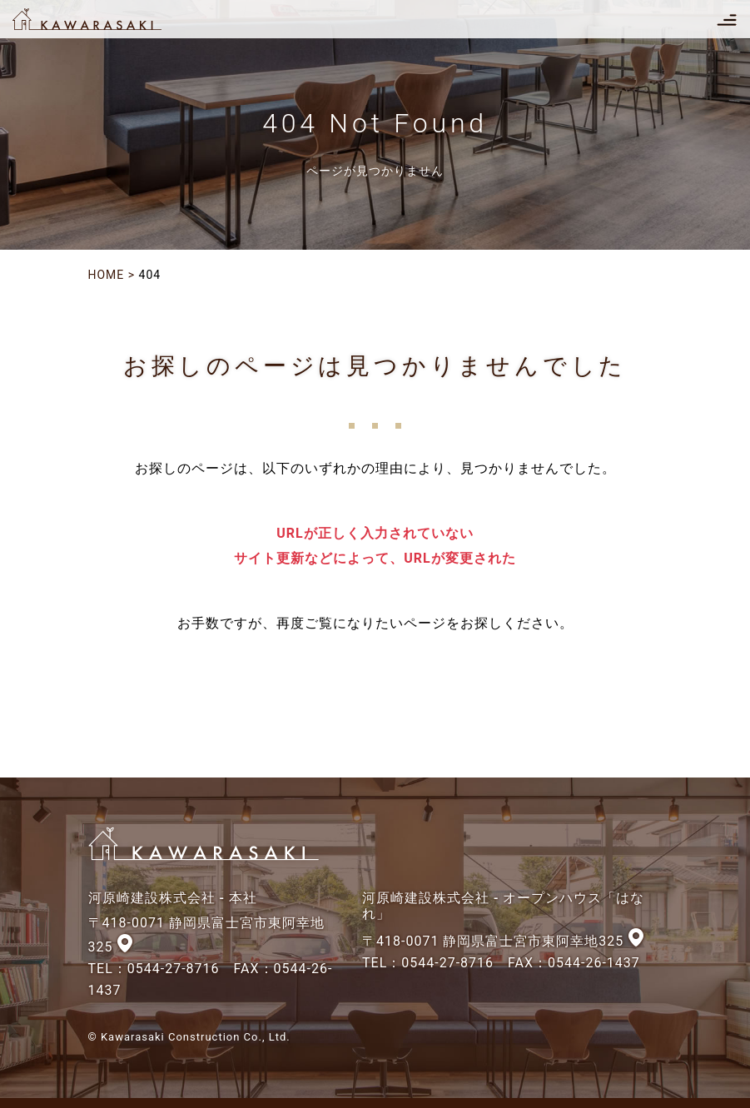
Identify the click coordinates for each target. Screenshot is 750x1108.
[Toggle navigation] (726, 19)
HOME (106, 274)
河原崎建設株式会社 (101, 19)
